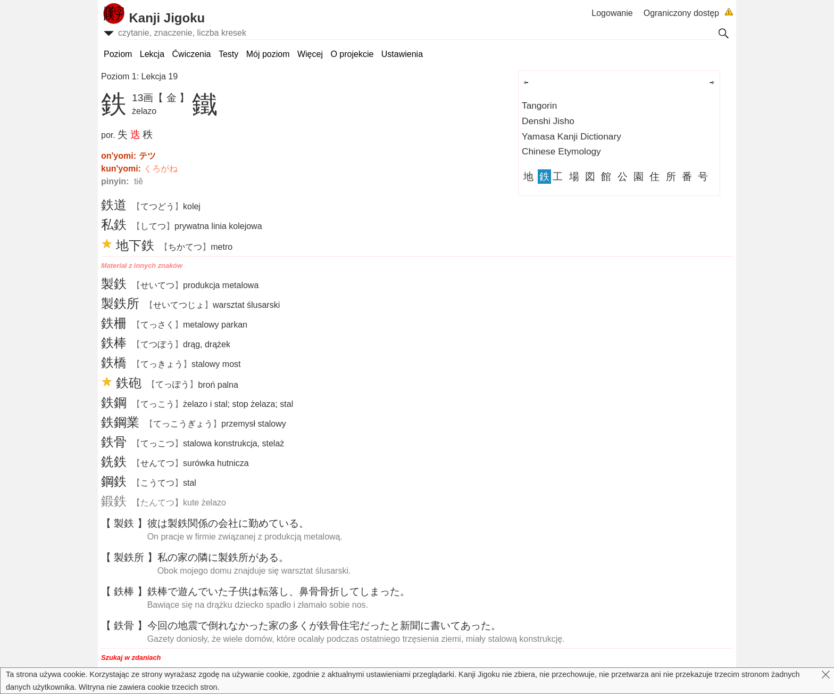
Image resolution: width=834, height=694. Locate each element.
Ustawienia (402, 54)
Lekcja (152, 54)
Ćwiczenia (191, 54)
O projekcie (351, 54)
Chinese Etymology (561, 151)
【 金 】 (171, 97)
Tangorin (539, 105)
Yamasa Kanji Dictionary (571, 136)
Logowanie (611, 13)
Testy (228, 54)
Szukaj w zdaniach (131, 658)
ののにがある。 (223, 557)
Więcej (310, 54)
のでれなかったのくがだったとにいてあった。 (324, 625)
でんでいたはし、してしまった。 (278, 591)
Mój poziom (268, 54)
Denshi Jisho (548, 121)
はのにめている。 (228, 523)
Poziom (118, 54)
